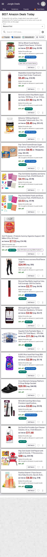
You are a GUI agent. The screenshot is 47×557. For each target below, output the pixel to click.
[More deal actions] (42, 67)
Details (31, 67)
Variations (14, 9)
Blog (4, 9)
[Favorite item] (38, 68)
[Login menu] (43, 4)
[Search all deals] (38, 4)
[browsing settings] (42, 32)
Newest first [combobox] (7, 26)
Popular (26, 9)
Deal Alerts (39, 9)
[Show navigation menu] (3, 4)
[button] (6, 37)
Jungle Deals (13, 3)
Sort (4, 24)
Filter (40, 37)
